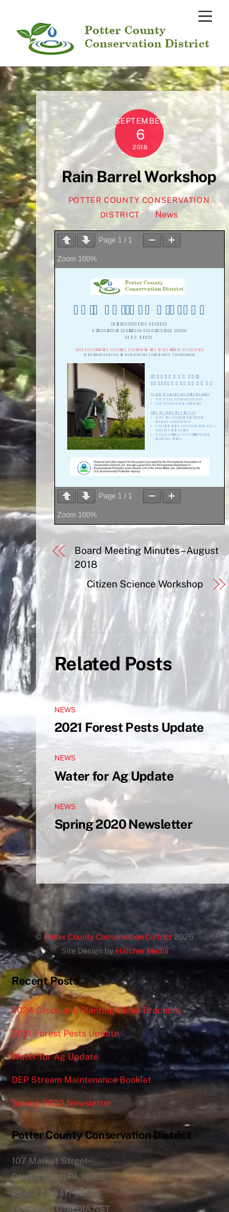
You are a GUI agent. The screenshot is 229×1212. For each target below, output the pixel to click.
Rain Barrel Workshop (139, 177)
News (166, 214)
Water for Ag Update (113, 776)
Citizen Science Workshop (145, 584)
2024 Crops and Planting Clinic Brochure (96, 1010)
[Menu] (205, 17)
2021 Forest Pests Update (129, 727)
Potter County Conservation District (108, 936)
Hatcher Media (142, 950)
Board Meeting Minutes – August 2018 (147, 557)
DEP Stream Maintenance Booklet (81, 1079)
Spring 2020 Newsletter (123, 824)
